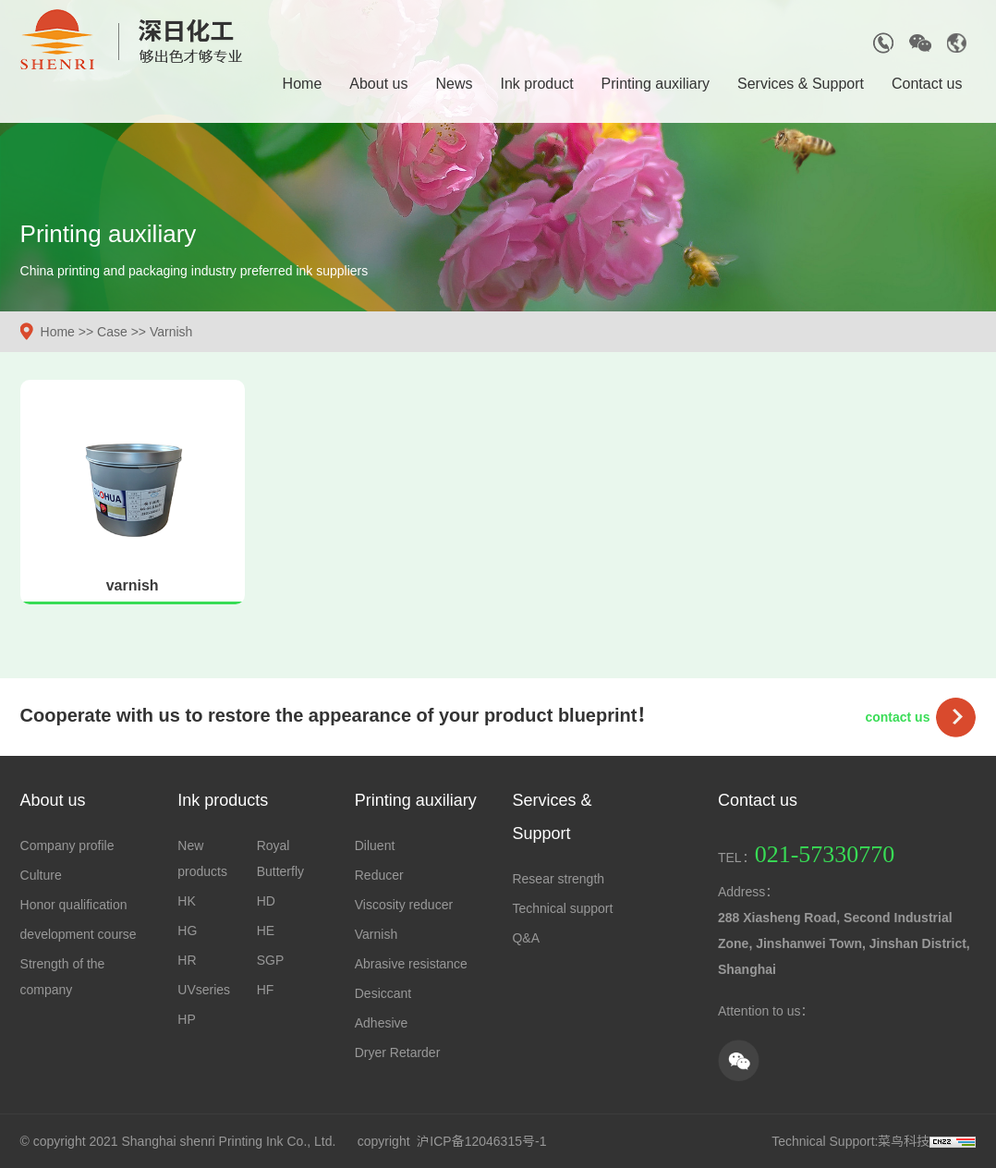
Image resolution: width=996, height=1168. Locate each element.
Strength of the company (62, 976)
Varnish (171, 331)
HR (186, 960)
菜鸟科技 (903, 1141)
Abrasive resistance (411, 963)
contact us (897, 717)
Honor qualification (74, 904)
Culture (41, 875)
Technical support (562, 908)
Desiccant (383, 993)
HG (187, 930)
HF (265, 989)
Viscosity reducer (404, 904)
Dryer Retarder (398, 1052)
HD (266, 901)
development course (78, 934)
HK (186, 901)
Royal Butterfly (280, 858)
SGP (271, 960)
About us (378, 83)
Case (112, 331)
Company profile (67, 845)
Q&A (526, 938)
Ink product (536, 83)
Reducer (379, 875)
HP (186, 1019)
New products (202, 858)
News (453, 83)
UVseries (203, 989)
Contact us (927, 83)
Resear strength (558, 878)
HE (265, 930)
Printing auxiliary (655, 83)
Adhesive (381, 1023)
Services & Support (800, 83)
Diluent (375, 845)
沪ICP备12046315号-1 (481, 1141)
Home (302, 83)
